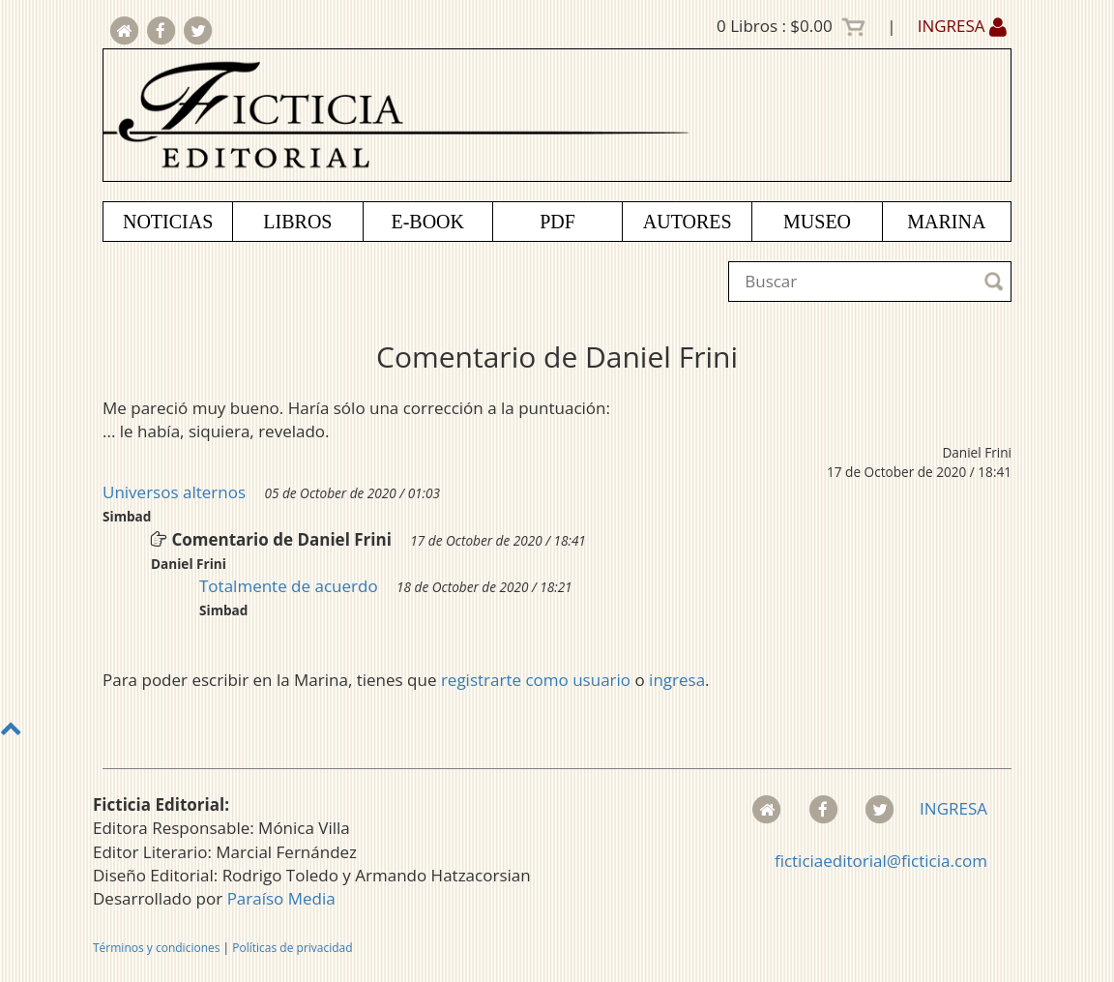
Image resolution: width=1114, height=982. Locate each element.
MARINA (946, 221)
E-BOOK (427, 221)
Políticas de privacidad (292, 947)
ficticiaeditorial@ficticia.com (881, 860)
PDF (557, 221)
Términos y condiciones (156, 947)
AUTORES (687, 221)
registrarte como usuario (535, 680)
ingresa (677, 680)
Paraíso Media (281, 898)
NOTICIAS (168, 221)
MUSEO (817, 221)
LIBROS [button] (297, 221)
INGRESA (962, 26)
